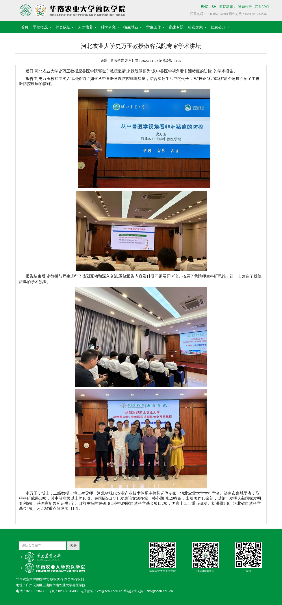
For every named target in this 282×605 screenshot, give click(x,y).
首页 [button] (24, 27)
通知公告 (245, 7)
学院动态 (227, 7)
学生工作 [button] (155, 27)
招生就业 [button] (132, 27)
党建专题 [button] (176, 27)
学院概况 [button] (42, 27)
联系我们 (262, 7)
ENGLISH (208, 7)
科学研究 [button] (110, 27)
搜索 (73, 546)
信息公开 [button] (220, 27)
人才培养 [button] (87, 27)
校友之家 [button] (197, 27)
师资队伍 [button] (65, 27)
